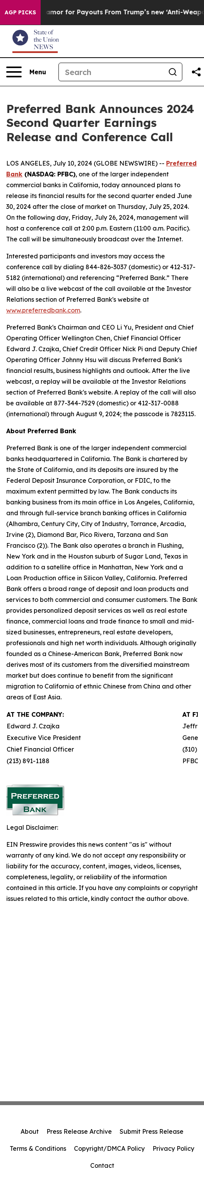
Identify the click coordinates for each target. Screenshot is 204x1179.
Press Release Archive (79, 1131)
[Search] (111, 72)
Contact (102, 1165)
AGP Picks (20, 12)
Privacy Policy (173, 1148)
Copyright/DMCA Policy (109, 1148)
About (30, 1131)
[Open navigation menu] (26, 72)
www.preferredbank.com (43, 310)
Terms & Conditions (38, 1148)
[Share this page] (196, 72)
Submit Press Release (151, 1131)
